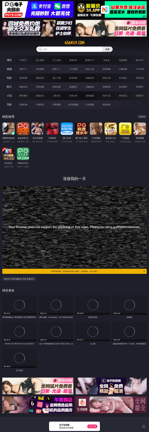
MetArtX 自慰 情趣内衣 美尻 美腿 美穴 (19, 279)
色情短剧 (106, 104)
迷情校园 (90, 95)
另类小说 (106, 95)
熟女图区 (123, 86)
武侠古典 (73, 95)
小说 (9, 95)
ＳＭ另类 (140, 69)
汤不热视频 (73, 104)
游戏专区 (73, 60)
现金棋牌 (123, 60)
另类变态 (140, 77)
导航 (9, 104)
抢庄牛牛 (140, 60)
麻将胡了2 (89, 60)
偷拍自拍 (40, 77)
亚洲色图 (40, 86)
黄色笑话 (123, 95)
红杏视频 (90, 104)
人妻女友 (57, 95)
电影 (9, 78)
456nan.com (74, 42)
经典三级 (106, 77)
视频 (9, 69)
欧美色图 (57, 86)
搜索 (108, 49)
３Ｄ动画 (73, 69)
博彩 (9, 60)
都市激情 (23, 95)
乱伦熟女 (123, 77)
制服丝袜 (90, 77)
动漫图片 (73, 86)
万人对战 (57, 60)
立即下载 (92, 426)
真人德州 (40, 60)
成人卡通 (57, 77)
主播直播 (123, 69)
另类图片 (140, 86)
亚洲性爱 (23, 77)
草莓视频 (57, 104)
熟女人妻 (90, 69)
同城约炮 (23, 104)
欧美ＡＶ (57, 69)
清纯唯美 (106, 86)
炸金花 (106, 60)
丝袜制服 (106, 69)
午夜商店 (40, 104)
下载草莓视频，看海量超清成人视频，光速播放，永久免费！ (97, 271)
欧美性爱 (73, 77)
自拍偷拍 (40, 69)
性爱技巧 (140, 95)
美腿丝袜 (90, 86)
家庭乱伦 (40, 95)
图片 (9, 86)
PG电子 (23, 60)
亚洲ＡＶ (23, 69)
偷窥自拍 (23, 86)
